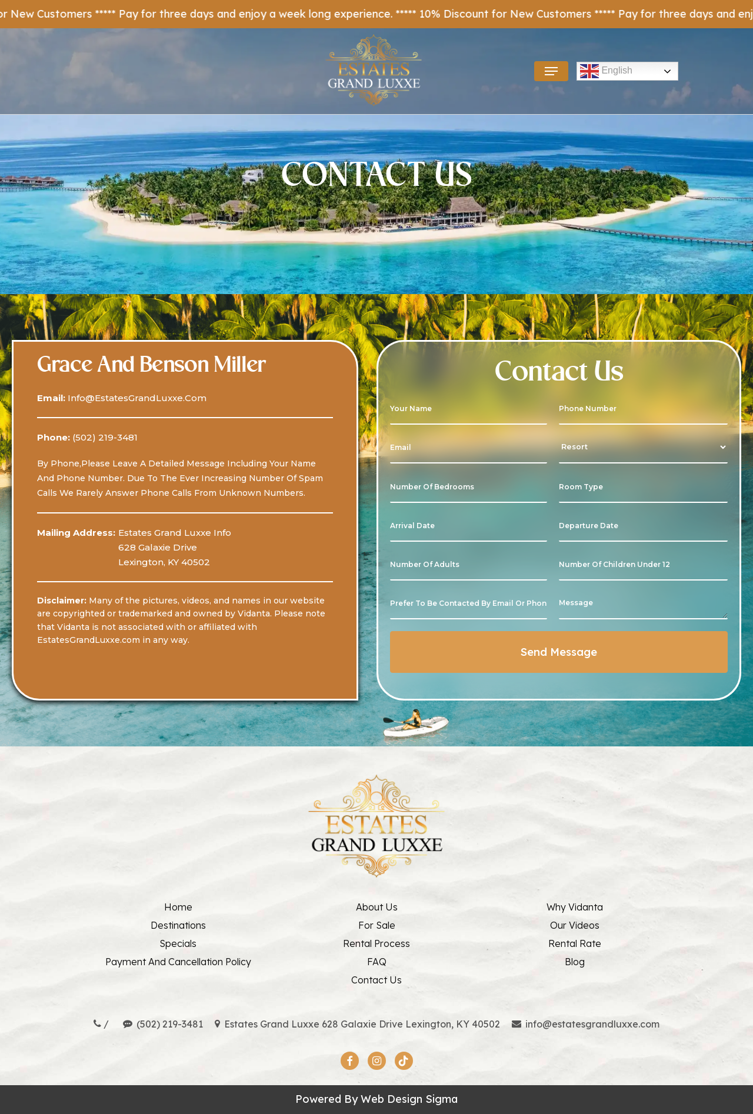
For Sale (376, 925)
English (606, 71)
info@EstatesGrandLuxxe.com (135, 397)
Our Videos (574, 925)
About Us (377, 907)
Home (178, 907)
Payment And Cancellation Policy (178, 962)
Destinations (178, 925)
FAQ (377, 962)
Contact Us (376, 980)
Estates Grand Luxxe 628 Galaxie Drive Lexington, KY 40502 (357, 1024)
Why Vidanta (575, 907)
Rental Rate (574, 943)
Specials (177, 943)
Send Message (559, 652)
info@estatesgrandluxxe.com (585, 1024)
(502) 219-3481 (104, 437)
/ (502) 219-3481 (148, 1024)
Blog (575, 962)
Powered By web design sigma (376, 1099)
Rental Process (376, 943)
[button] (551, 71)
